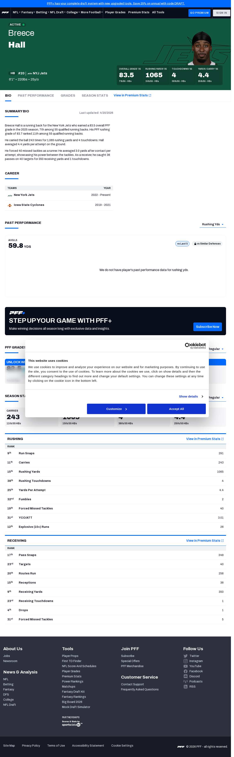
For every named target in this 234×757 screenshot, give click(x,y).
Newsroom (10, 661)
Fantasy (8, 689)
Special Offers (130, 661)
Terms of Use (56, 745)
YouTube (195, 666)
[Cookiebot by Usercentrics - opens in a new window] (188, 346)
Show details (188, 396)
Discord (194, 676)
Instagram (196, 661)
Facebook (196, 671)
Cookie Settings (122, 745)
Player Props (70, 656)
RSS (192, 686)
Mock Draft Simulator (76, 707)
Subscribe (127, 656)
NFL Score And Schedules (79, 666)
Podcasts (196, 681)
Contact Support (132, 684)
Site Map (9, 745)
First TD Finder (71, 661)
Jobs (6, 656)
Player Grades (71, 671)
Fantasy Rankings (74, 696)
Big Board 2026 (72, 701)
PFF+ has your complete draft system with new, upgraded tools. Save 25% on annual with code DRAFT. (116, 3)
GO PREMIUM (199, 12)
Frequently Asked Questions (140, 689)
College (8, 699)
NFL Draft (9, 704)
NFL (5, 679)
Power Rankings (72, 681)
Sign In (221, 12)
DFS (6, 694)
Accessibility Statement (88, 745)
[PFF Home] (5, 13)
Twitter (194, 656)
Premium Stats (71, 676)
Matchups (68, 686)
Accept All (176, 409)
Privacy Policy (31, 745)
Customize (116, 409)
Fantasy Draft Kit (73, 691)
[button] (208, 332)
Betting (8, 684)
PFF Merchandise (132, 666)
